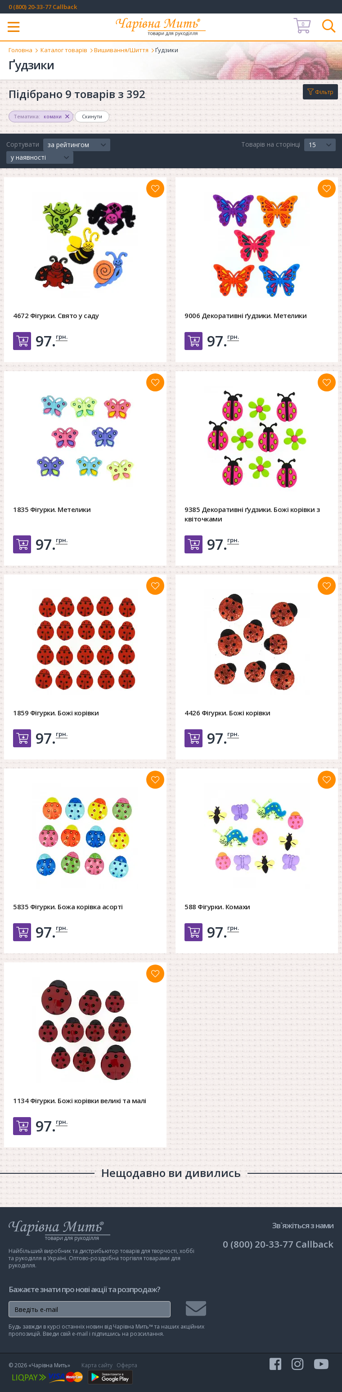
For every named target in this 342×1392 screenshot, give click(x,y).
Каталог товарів (63, 50)
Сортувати (22, 144)
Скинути (92, 116)
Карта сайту (96, 1365)
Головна (20, 50)
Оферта (127, 1365)
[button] (76, 145)
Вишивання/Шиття (121, 50)
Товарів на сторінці (270, 144)
